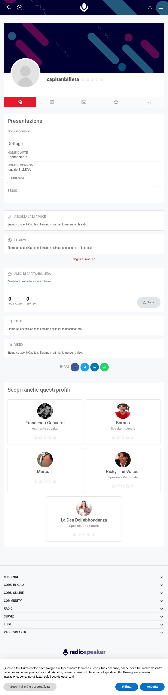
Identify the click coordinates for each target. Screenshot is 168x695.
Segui (151, 302)
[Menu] (150, 7)
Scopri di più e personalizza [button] (30, 686)
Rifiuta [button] (127, 686)
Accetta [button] (152, 686)
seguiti (29, 301)
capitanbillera (63, 79)
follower (14, 301)
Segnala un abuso (84, 259)
